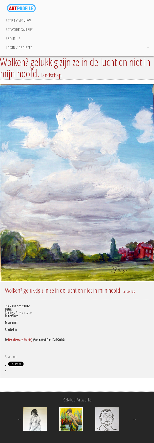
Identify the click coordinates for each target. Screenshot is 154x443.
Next (134, 418)
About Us (13, 38)
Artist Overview (18, 20)
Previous (19, 418)
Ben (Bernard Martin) (20, 340)
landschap (51, 75)
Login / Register (19, 47)
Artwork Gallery (19, 29)
